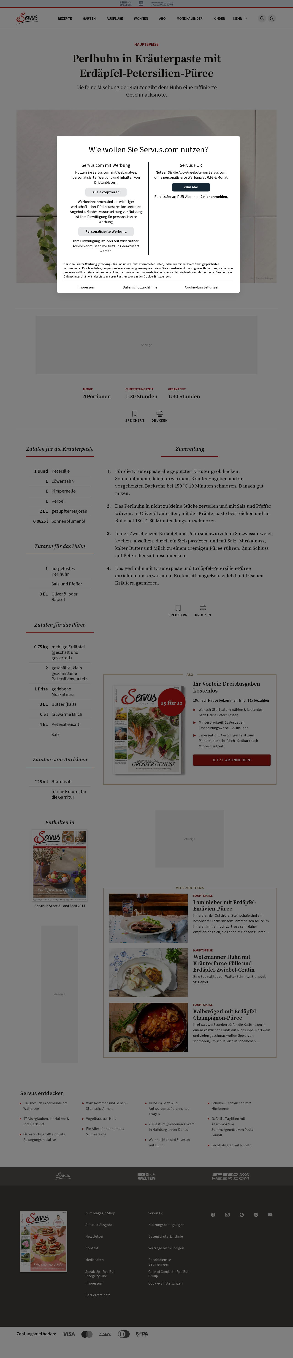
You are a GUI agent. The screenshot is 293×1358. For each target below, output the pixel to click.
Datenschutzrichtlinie (140, 287)
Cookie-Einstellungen (202, 287)
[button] (191, 187)
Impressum (86, 287)
